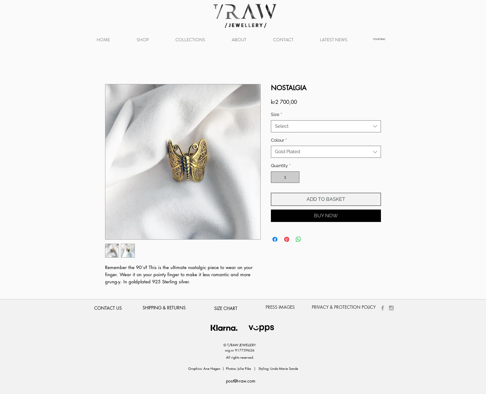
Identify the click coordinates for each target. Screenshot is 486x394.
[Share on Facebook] (275, 239)
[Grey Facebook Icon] (382, 308)
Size (276, 114)
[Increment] (294, 177)
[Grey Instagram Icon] (391, 308)
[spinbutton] (285, 177)
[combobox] (326, 126)
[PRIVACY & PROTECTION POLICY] (344, 307)
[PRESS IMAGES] (280, 307)
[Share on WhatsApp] (298, 239)
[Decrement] (276, 177)
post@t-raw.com (240, 381)
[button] (190, 40)
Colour (279, 140)
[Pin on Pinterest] (286, 239)
